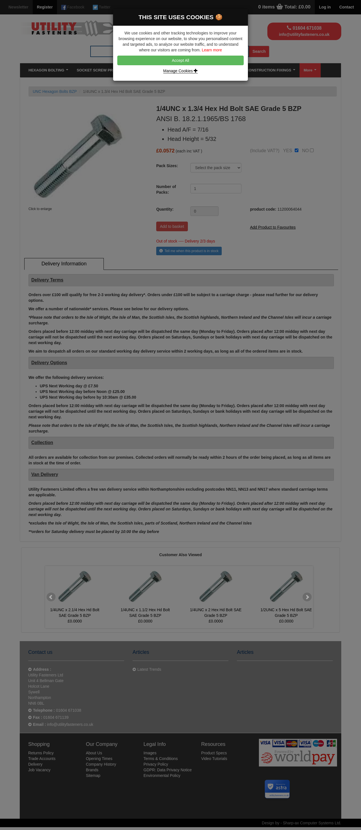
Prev (51, 597)
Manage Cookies (180, 71)
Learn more (212, 50)
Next (307, 597)
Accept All (180, 60)
